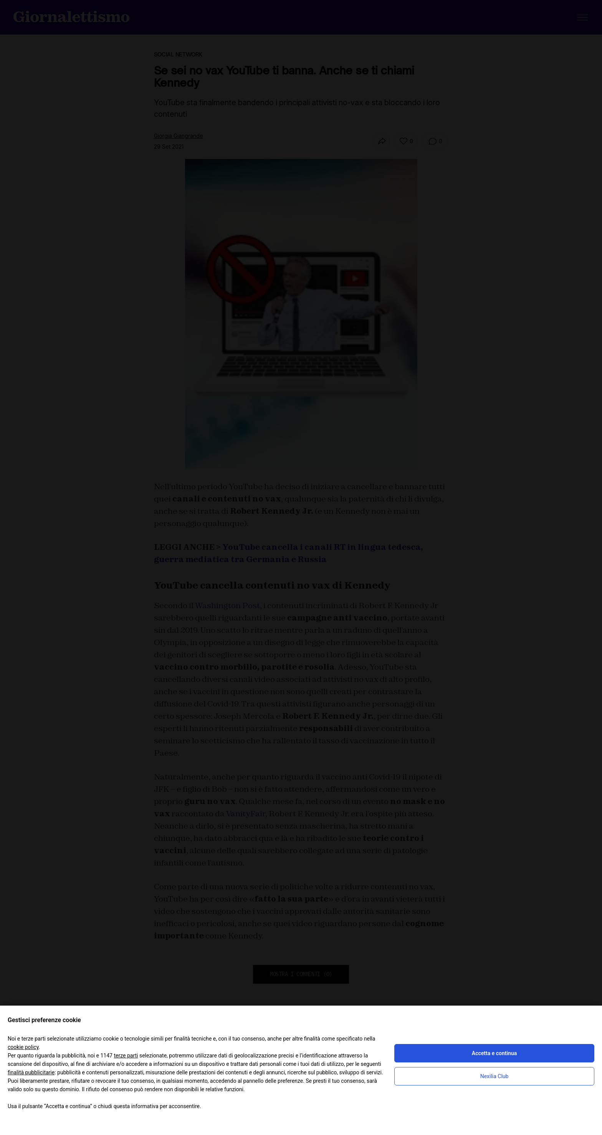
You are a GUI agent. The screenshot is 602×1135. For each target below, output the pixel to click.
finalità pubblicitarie (31, 1072)
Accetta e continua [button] (494, 1053)
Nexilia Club (494, 1076)
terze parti (126, 1055)
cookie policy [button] (23, 1047)
